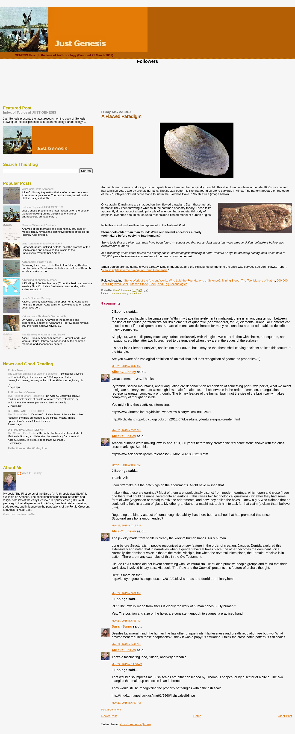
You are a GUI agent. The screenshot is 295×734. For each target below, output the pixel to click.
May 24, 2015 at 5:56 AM (126, 620)
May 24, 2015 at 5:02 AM (126, 593)
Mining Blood (230, 280)
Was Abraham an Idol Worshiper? (42, 243)
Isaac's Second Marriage (37, 298)
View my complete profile (19, 514)
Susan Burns (122, 626)
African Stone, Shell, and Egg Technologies (158, 284)
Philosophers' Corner (21, 392)
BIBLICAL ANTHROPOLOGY (26, 410)
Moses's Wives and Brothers (39, 225)
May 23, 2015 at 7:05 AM (126, 430)
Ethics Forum (16, 370)
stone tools (135, 293)
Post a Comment (111, 709)
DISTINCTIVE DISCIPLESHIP (26, 429)
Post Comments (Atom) (135, 724)
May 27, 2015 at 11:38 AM (127, 664)
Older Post (285, 716)
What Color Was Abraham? (38, 188)
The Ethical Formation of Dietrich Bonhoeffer (33, 373)
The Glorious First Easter (22, 433)
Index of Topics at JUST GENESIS (29, 112)
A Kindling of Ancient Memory (39, 279)
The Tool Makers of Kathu (258, 280)
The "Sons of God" (19, 414)
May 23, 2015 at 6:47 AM (126, 366)
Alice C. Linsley (124, 372)
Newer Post (109, 716)
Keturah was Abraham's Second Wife (44, 316)
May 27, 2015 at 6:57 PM (126, 702)
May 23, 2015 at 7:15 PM (126, 525)
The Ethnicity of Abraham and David (43, 334)
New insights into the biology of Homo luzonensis (135, 270)
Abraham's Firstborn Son (37, 261)
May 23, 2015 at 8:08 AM (126, 465)
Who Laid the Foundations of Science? (194, 280)
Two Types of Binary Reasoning (26, 395)
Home (197, 716)
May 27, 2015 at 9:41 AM (126, 644)
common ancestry (119, 293)
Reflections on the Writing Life (27, 448)
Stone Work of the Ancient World (145, 280)
